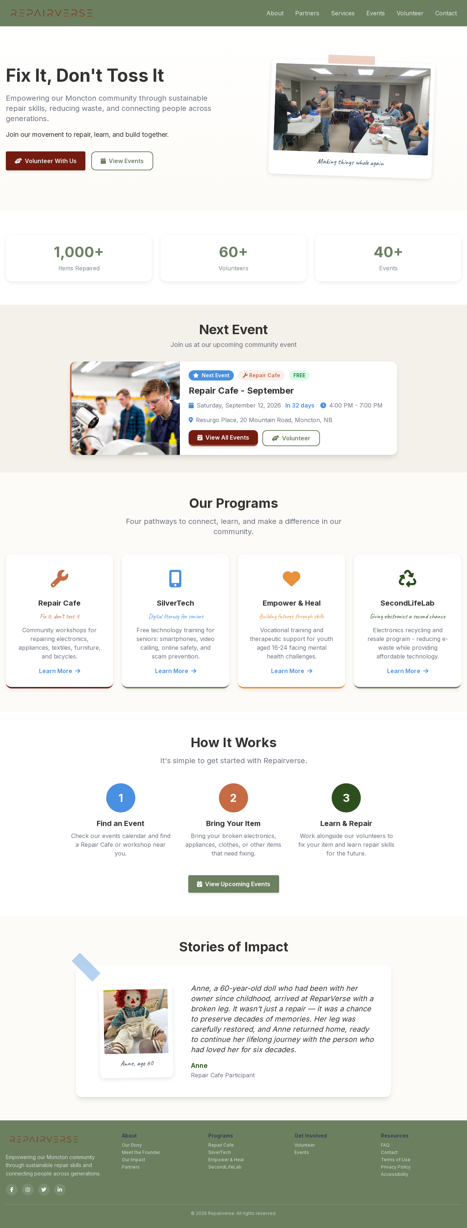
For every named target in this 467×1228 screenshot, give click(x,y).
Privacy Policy (396, 1167)
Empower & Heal (226, 1159)
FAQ (385, 1145)
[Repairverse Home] (51, 13)
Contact (446, 13)
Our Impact (133, 1159)
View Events (122, 161)
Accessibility (394, 1174)
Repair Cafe (221, 1145)
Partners (307, 13)
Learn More (59, 671)
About (274, 13)
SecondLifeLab (225, 1167)
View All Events (223, 437)
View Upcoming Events (233, 884)
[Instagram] (28, 1190)
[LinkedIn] (60, 1190)
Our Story (132, 1145)
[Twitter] (44, 1190)
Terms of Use (395, 1159)
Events (375, 13)
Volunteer (410, 13)
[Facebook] (12, 1190)
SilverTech (219, 1152)
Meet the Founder (141, 1152)
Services (343, 13)
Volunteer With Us (46, 161)
